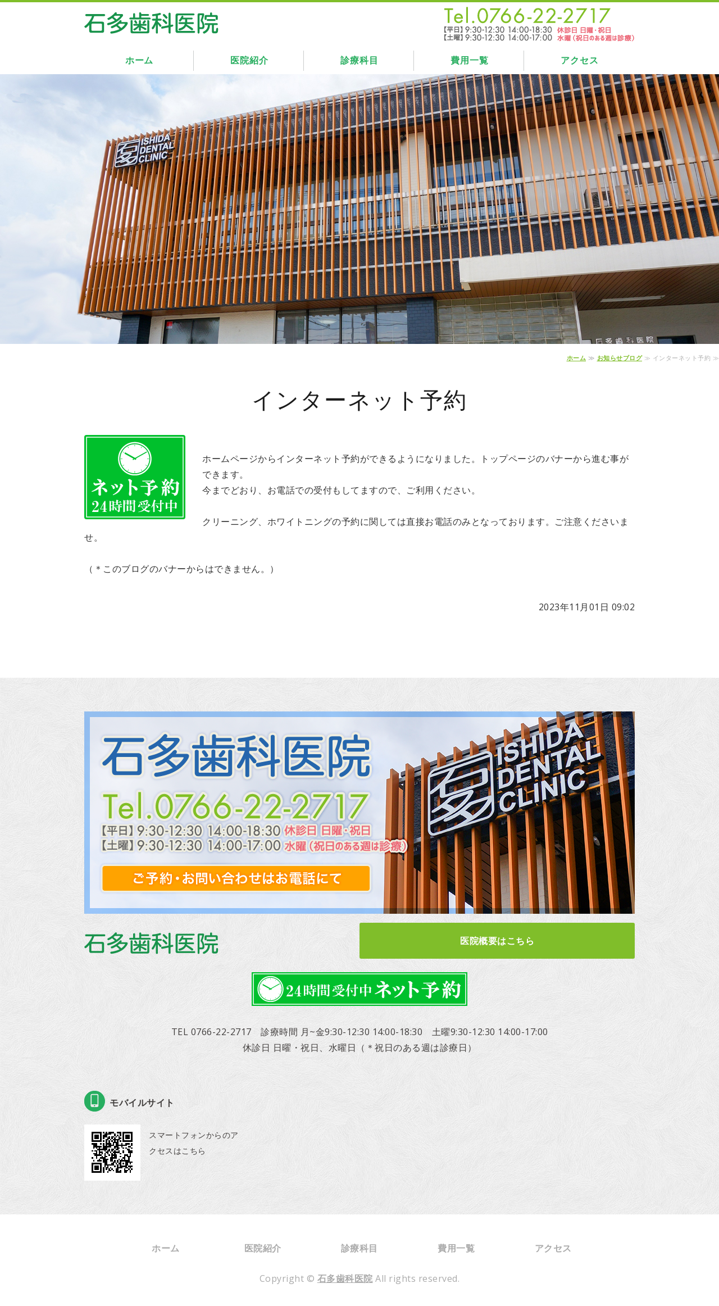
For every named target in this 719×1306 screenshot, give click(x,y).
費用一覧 (469, 60)
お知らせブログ (620, 357)
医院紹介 (249, 60)
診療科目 (359, 60)
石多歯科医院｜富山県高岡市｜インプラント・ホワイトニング (151, 20)
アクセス (579, 60)
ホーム (139, 60)
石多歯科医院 (345, 1278)
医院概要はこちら (497, 941)
